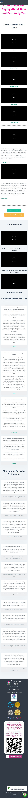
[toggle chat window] (25, 795)
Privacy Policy (19, 692)
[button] (25, 2)
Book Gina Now (14, 211)
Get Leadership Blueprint (14, 215)
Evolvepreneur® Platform (16, 795)
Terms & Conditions (10, 692)
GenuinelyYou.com (15, 689)
